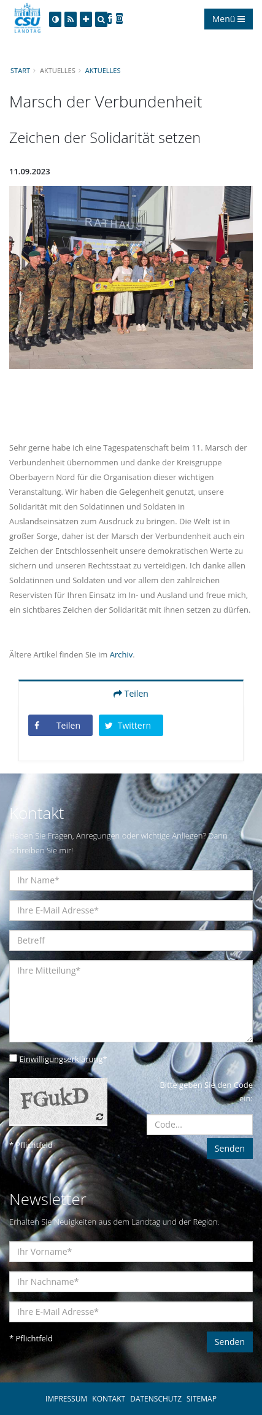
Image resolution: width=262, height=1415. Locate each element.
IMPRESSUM (66, 1399)
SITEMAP (202, 1399)
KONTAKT (108, 1399)
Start (20, 70)
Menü (228, 19)
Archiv (121, 654)
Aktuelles (103, 70)
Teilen (131, 693)
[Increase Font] (86, 19)
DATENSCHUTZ (156, 1399)
